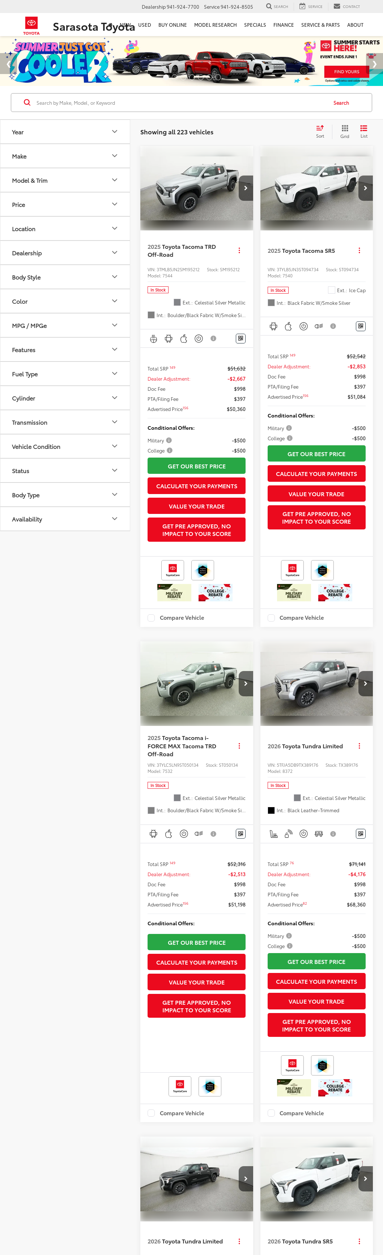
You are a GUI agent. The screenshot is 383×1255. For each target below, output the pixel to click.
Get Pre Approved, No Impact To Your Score (196, 528)
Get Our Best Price (197, 464)
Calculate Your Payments (196, 484)
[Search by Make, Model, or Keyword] (181, 100)
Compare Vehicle (182, 615)
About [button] (355, 24)
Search (341, 100)
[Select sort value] (322, 129)
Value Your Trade (197, 503)
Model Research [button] (215, 24)
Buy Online (172, 24)
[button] (246, 186)
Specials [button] (255, 24)
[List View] (364, 129)
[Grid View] (343, 129)
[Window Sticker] (241, 336)
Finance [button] (283, 24)
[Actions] (239, 248)
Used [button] (144, 24)
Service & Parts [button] (320, 24)
